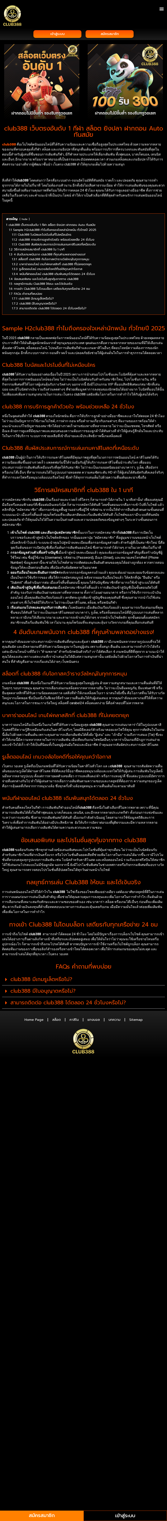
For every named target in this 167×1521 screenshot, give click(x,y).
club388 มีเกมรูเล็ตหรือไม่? (41, 980)
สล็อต (56, 1020)
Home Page (33, 1020)
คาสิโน (74, 1020)
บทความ (114, 1020)
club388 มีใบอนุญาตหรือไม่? (43, 992)
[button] (161, 8)
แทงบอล (93, 1020)
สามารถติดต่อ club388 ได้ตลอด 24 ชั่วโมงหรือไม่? (68, 1004)
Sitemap (136, 1020)
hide (25, 220)
